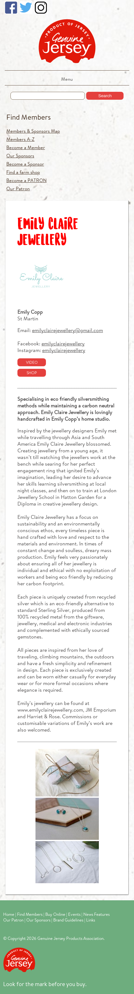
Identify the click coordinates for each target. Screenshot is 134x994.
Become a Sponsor (25, 164)
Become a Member (25, 147)
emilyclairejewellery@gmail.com (67, 330)
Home (8, 914)
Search (105, 95)
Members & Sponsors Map (33, 131)
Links (90, 920)
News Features (96, 914)
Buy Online (55, 914)
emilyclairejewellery (63, 343)
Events (74, 914)
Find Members (28, 117)
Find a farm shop (23, 172)
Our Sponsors (20, 156)
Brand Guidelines (68, 920)
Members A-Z (20, 139)
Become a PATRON (26, 180)
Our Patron (18, 189)
